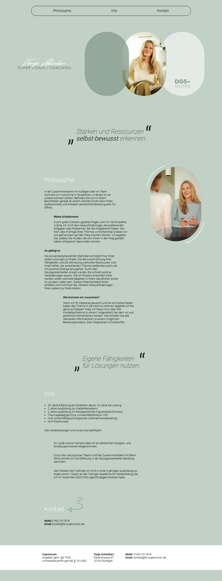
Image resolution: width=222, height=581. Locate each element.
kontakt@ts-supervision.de (68, 524)
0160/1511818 (61, 520)
